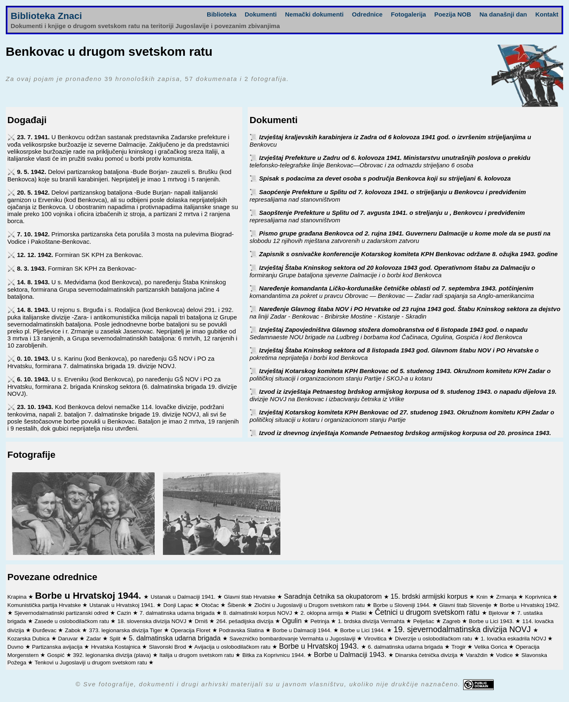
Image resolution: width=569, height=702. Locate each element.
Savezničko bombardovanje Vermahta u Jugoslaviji (293, 638)
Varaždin (477, 655)
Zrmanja (507, 597)
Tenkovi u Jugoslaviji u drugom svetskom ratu (91, 662)
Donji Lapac (178, 605)
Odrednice (367, 14)
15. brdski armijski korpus (430, 596)
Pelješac (424, 621)
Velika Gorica (491, 647)
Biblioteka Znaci (46, 16)
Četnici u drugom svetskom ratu (428, 612)
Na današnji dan (503, 14)
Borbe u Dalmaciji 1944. (303, 630)
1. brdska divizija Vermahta (372, 621)
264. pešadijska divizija (245, 621)
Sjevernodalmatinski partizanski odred (62, 613)
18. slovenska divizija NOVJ (152, 621)
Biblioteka (222, 14)
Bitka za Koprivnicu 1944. (274, 655)
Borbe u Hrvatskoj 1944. (89, 595)
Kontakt (546, 14)
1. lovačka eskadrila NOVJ (514, 638)
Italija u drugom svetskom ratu (197, 655)
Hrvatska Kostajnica (116, 647)
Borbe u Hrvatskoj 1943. (320, 646)
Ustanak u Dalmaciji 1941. (184, 597)
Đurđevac (45, 630)
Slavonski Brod (168, 647)
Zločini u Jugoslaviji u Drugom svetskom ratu (310, 605)
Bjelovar (499, 613)
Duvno (16, 647)
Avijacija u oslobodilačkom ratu (233, 647)
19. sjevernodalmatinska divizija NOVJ (463, 629)
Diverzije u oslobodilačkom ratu (434, 638)
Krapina (17, 597)
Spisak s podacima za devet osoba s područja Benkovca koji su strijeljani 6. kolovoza (385, 178)
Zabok (73, 630)
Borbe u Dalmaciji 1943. (351, 654)
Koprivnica (539, 597)
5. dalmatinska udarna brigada (175, 638)
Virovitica (376, 638)
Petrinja (321, 621)
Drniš (202, 621)
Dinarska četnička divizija (427, 655)
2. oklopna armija (323, 613)
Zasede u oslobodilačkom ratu (72, 621)
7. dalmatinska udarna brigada (177, 613)
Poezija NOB (452, 14)
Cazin (124, 613)
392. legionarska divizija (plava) (113, 655)
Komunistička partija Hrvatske (45, 605)
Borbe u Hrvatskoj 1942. (529, 605)
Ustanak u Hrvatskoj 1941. (122, 605)
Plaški (359, 613)
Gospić (56, 655)
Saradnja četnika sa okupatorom (334, 596)
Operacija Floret (191, 630)
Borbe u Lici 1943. (492, 621)
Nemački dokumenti (314, 14)
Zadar (94, 638)
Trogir (459, 647)
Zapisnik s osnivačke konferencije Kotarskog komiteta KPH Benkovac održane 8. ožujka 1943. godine (408, 253)
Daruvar (68, 638)
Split (116, 638)
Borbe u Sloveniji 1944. (403, 605)
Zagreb (452, 621)
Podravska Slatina (242, 630)
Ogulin (293, 620)
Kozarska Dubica (29, 638)
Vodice (505, 655)
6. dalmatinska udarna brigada (406, 647)
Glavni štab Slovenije (466, 605)
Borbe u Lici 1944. (363, 630)
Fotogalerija (408, 14)
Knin (482, 597)
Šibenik (237, 605)
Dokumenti (261, 14)
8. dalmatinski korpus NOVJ (258, 613)
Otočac (211, 605)
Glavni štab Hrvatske (250, 597)
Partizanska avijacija (58, 647)
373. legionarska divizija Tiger (126, 630)
